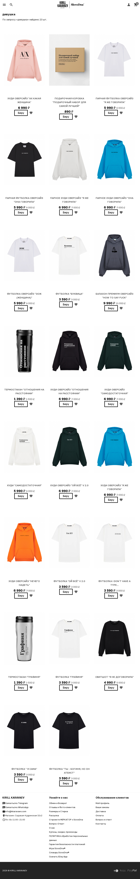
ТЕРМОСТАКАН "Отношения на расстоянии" (24, 391)
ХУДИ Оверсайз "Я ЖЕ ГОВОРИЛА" (114, 487)
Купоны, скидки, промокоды (63, 832)
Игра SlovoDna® (57, 848)
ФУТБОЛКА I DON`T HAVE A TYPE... (114, 583)
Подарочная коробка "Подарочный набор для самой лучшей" (69, 102)
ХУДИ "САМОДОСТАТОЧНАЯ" (24, 485)
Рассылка (54, 815)
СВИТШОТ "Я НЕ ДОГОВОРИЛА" (114, 676)
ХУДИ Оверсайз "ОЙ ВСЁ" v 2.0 (69, 485)
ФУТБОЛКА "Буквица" (69, 293)
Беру (21, 112)
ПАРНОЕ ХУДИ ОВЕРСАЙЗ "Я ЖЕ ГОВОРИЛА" (69, 199)
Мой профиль (102, 803)
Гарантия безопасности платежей (67, 844)
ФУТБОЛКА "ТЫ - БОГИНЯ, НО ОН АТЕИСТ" (69, 770)
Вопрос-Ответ (56, 823)
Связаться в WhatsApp (15, 807)
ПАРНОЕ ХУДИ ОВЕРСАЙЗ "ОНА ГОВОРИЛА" (114, 199)
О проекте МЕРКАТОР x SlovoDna (66, 819)
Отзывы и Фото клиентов (62, 807)
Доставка (101, 811)
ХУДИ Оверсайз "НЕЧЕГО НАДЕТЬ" (24, 583)
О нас (52, 828)
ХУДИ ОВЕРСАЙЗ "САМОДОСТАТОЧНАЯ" (114, 391)
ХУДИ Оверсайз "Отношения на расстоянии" (69, 391)
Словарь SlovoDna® (59, 852)
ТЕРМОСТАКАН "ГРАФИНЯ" (24, 676)
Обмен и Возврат (58, 803)
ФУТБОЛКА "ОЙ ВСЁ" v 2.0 (69, 581)
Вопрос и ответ (104, 819)
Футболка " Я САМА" (24, 768)
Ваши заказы (102, 807)
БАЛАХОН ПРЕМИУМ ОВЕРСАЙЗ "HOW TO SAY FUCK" (114, 295)
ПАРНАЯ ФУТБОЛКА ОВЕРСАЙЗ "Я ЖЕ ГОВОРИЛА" (114, 100)
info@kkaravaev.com (14, 811)
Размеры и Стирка (58, 811)
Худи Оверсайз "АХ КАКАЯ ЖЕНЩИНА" (24, 100)
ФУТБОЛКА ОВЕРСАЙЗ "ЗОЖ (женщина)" (24, 295)
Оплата (100, 815)
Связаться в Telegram (15, 803)
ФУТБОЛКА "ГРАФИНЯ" (69, 676)
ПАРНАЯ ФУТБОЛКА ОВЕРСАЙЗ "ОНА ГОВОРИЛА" (24, 199)
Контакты (101, 823)
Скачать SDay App (58, 856)
